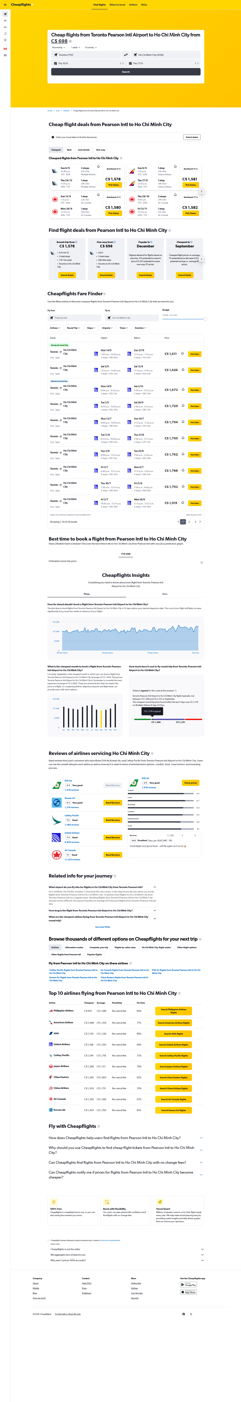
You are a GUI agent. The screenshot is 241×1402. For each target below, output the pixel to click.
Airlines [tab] (55, 947)
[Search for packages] (5, 33)
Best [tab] (69, 150)
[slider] (205, 319)
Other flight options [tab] (187, 947)
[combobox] (59, 47)
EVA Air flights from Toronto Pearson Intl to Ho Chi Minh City (176, 971)
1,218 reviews (72, 807)
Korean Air (70, 798)
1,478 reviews (72, 790)
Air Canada (70, 850)
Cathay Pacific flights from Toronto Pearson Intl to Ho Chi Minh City (73, 971)
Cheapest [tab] (56, 150)
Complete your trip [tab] (99, 947)
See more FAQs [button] (102, 927)
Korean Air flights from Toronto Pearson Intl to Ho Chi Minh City (73, 979)
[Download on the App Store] (188, 1292)
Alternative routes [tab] (74, 947)
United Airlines (72, 833)
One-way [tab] (100, 150)
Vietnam (66, 111)
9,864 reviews (72, 842)
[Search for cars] (5, 27)
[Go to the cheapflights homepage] (22, 4)
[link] (67, 275)
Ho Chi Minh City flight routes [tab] (156, 947)
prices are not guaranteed (110, 1240)
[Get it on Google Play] (188, 1284)
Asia (57, 111)
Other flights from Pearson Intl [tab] (66, 954)
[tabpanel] (125, 672)
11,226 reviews (72, 859)
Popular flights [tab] (94, 954)
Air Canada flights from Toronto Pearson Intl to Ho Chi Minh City (125, 971)
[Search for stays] (5, 21)
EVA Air (68, 780)
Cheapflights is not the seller (127, 1249)
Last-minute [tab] (84, 150)
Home (49, 111)
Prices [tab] (87, 594)
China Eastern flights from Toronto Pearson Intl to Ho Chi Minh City (124, 979)
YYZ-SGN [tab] (125, 554)
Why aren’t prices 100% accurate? (127, 1260)
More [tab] (165, 594)
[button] (5, 4)
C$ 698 (59, 41)
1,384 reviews (72, 824)
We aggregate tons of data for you (127, 1255)
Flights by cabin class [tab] (125, 947)
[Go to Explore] (5, 40)
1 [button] (183, 521)
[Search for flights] (5, 14)
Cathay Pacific (72, 815)
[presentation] (70, 41)
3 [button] (195, 521)
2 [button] (189, 521)
